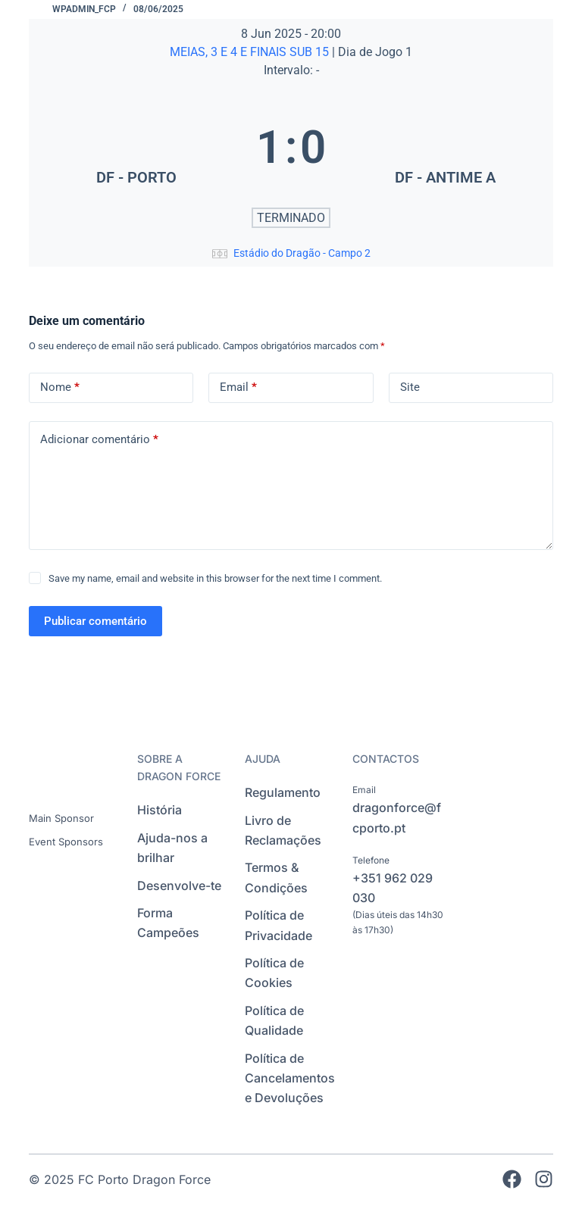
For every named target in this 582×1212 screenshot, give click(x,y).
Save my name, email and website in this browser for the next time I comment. (215, 578)
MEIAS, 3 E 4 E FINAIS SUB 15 (251, 52)
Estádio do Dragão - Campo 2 (302, 253)
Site (410, 387)
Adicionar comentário (99, 439)
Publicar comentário (95, 621)
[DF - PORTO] (136, 147)
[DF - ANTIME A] (445, 147)
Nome (60, 387)
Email (238, 387)
